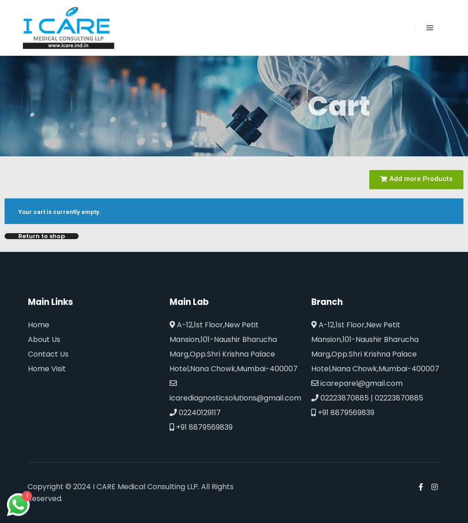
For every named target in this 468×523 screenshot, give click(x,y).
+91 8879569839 (201, 427)
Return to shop (41, 236)
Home (38, 325)
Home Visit (47, 368)
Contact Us (48, 354)
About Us (44, 339)
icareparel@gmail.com (357, 383)
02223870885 (340, 398)
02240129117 (195, 412)
